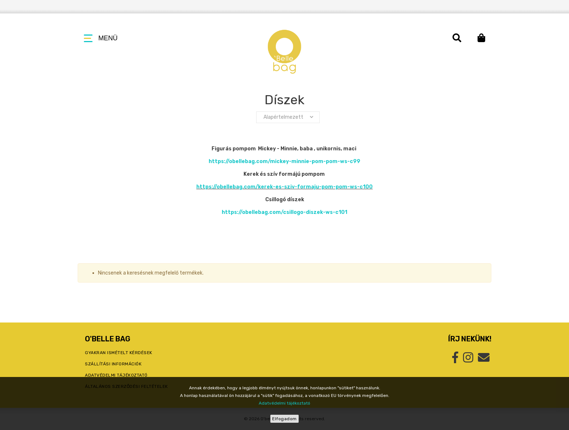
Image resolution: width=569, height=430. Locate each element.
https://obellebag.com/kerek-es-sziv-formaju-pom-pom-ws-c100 (284, 187)
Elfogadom (284, 418)
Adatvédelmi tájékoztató (284, 403)
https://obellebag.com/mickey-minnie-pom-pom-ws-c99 (284, 161)
